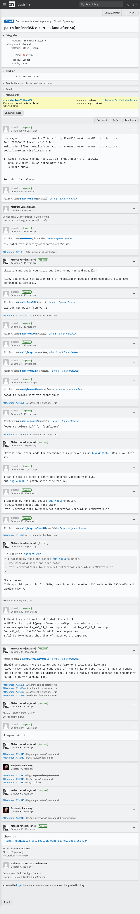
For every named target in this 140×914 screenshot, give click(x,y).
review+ (92, 100)
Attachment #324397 (13, 535)
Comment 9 (16, 414)
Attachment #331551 (13, 695)
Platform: (16, 48)
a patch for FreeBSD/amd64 (17, 100)
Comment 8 (16, 382)
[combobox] (101, 4)
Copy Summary (112, 13)
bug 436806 (98, 453)
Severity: (16, 63)
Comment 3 (16, 263)
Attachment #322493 (13, 315)
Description (16, 131)
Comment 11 (17, 469)
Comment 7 (16, 364)
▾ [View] (123, 13)
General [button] (27, 44)
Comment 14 (17, 546)
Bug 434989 (22, 21)
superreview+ (95, 103)
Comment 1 (16, 191)
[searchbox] (101, 4)
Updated (15, 210)
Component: (14, 44)
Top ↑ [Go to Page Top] (7, 902)
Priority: (16, 59)
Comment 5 (16, 327)
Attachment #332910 (13, 754)
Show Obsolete (13, 112)
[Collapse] (134, 129)
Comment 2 (16, 231)
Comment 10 (17, 445)
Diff (116, 100)
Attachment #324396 (13, 434)
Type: (18, 54)
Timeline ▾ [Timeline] (130, 120)
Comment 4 (16, 295)
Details (109, 100)
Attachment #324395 (13, 684)
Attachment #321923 (13, 252)
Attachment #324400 (14, 688)
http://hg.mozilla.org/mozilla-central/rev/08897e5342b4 (45, 841)
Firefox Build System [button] (34, 40)
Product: (16, 40)
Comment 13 (17, 521)
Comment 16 (17, 652)
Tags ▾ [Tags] (116, 120)
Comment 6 (16, 345)
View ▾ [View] (132, 13)
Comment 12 (17, 493)
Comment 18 (17, 829)
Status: (17, 76)
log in (19, 885)
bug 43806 (55, 501)
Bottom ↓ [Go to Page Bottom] (102, 120)
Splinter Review (128, 100)
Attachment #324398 (13, 403)
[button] (132, 4)
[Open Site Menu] (4, 4)
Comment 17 (17, 728)
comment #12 (32, 554)
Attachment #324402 (13, 692)
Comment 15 (17, 612)
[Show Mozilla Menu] (12, 4)
